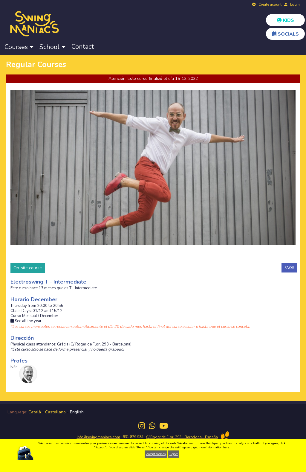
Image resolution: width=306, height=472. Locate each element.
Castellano (55, 412)
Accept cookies (156, 454)
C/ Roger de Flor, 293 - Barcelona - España (182, 437)
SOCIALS (285, 34)
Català (34, 412)
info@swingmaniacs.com (98, 437)
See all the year (26, 321)
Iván (14, 367)
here (226, 447)
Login (295, 4)
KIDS (285, 20)
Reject (173, 454)
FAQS (289, 267)
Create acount (270, 4)
